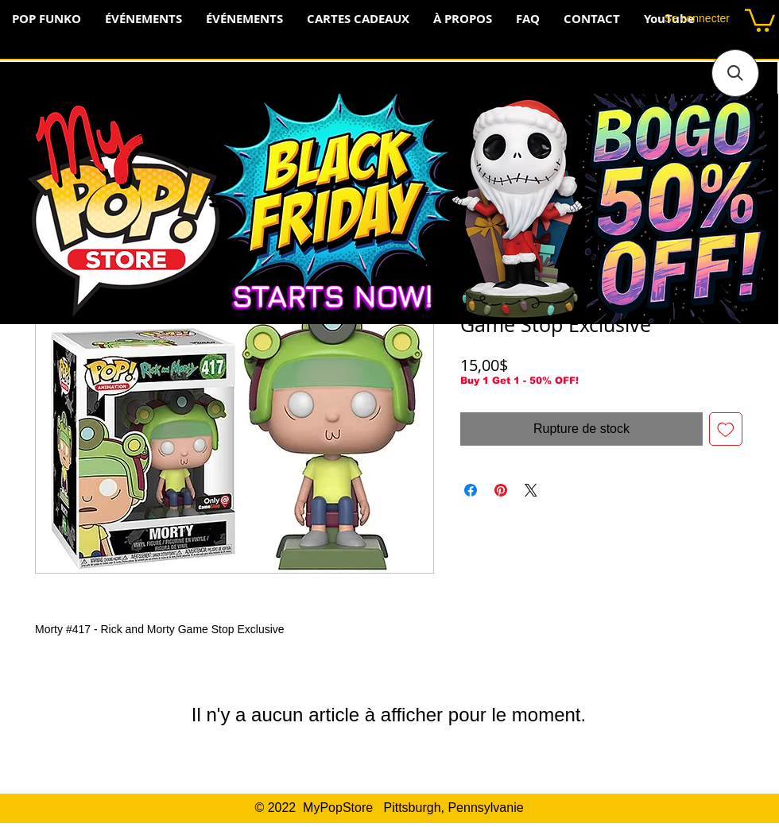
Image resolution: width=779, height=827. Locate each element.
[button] (760, 19)
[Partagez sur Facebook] (470, 490)
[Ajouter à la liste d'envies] (725, 429)
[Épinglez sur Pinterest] (500, 490)
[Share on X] (531, 490)
